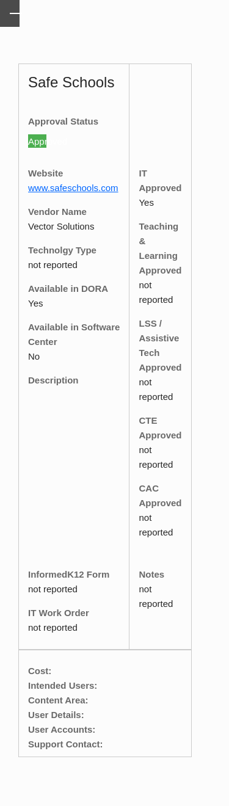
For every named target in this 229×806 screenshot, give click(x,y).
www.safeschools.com (73, 188)
